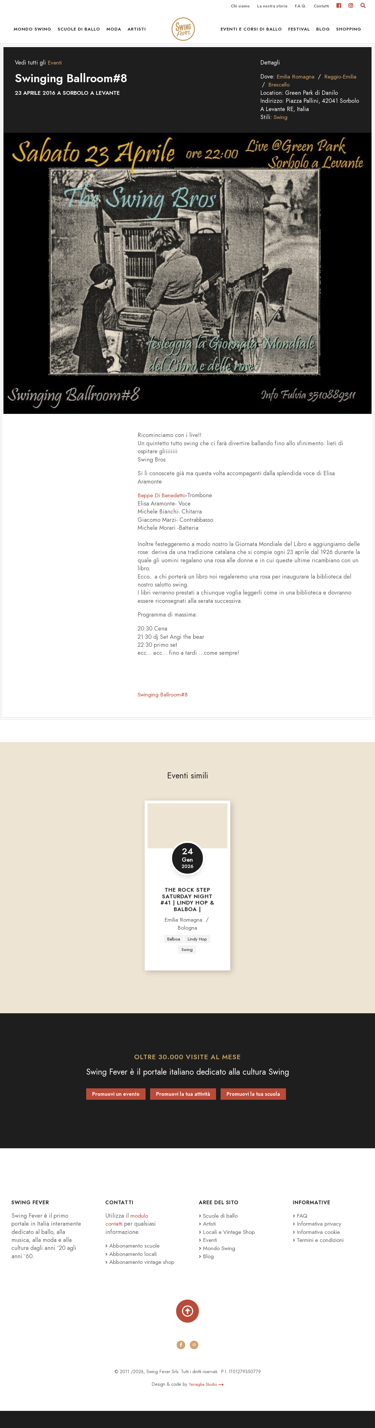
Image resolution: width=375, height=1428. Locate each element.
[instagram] (194, 1362)
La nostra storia (272, 6)
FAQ (300, 1223)
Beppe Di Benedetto (163, 503)
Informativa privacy (318, 1231)
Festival (299, 31)
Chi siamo (240, 6)
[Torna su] (187, 1328)
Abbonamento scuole (133, 1253)
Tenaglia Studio (206, 1401)
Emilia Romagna (297, 84)
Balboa (173, 946)
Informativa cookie (318, 1240)
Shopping (348, 31)
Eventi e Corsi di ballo (251, 31)
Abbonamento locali (132, 1262)
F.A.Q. (300, 6)
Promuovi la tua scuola (253, 1102)
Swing (281, 124)
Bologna (187, 935)
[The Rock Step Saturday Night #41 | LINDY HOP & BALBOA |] (187, 833)
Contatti (321, 6)
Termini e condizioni (321, 1248)
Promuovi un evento (116, 1102)
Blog (323, 31)
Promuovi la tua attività (183, 1102)
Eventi (55, 70)
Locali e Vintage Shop (230, 1240)
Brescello (296, 92)
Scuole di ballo (79, 31)
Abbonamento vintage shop (134, 1274)
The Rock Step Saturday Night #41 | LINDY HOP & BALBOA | (187, 907)
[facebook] (181, 1362)
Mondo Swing (32, 31)
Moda (113, 31)
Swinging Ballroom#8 (164, 702)
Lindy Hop (197, 946)
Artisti (137, 31)
